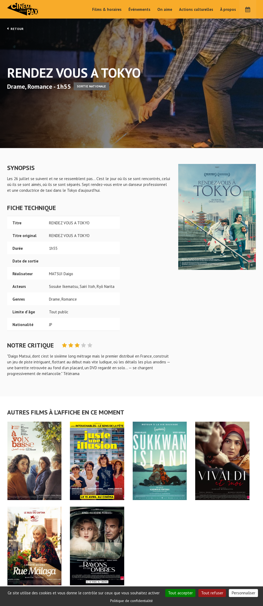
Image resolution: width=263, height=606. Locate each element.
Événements (139, 9)
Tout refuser (212, 592)
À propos (228, 9)
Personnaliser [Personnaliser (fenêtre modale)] (243, 592)
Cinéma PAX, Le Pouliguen (150, 582)
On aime (164, 9)
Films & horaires (107, 9)
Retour (15, 28)
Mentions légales (22, 584)
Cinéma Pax (31, 9)
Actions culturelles (196, 9)
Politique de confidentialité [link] (131, 600)
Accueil (97, 566)
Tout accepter (180, 592)
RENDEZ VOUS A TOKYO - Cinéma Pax (21, 558)
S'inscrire (212, 586)
